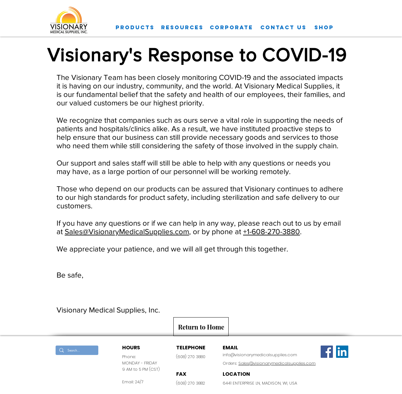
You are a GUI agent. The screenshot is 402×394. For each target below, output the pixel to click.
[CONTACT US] (283, 27)
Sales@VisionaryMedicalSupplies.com (127, 231)
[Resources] (182, 27)
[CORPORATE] (231, 27)
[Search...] (76, 350)
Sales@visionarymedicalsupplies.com (277, 363)
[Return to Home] (201, 326)
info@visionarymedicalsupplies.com (260, 355)
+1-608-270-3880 (271, 231)
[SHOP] (324, 27)
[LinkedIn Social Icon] (342, 352)
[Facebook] (327, 352)
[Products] (135, 27)
